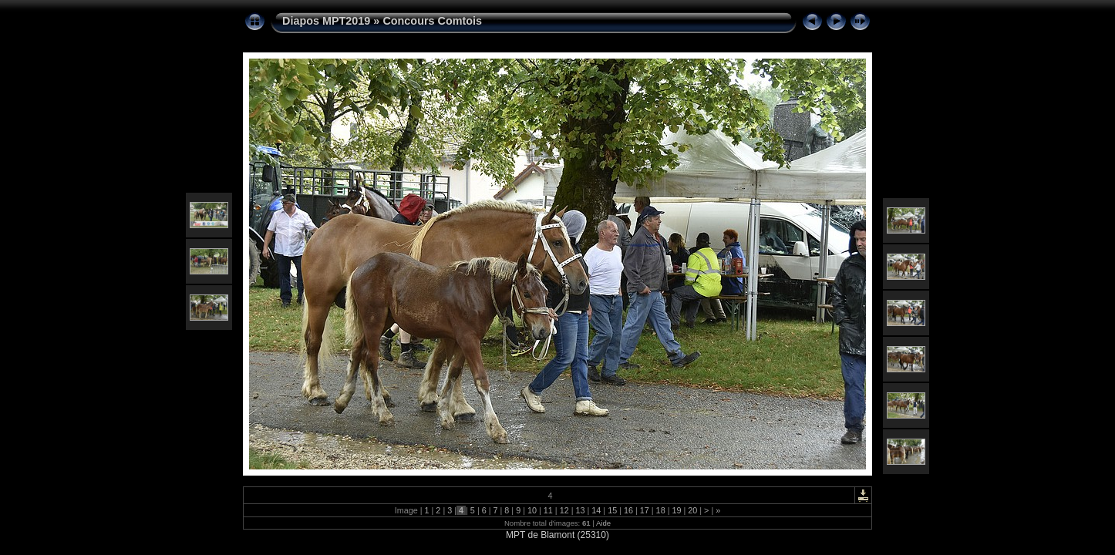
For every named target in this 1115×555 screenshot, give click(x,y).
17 (645, 510)
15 (612, 510)
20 (692, 510)
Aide (603, 523)
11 (548, 510)
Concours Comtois (432, 21)
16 (628, 510)
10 (532, 510)
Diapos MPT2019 (326, 21)
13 (580, 510)
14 (596, 510)
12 (564, 510)
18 (661, 510)
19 (676, 510)
